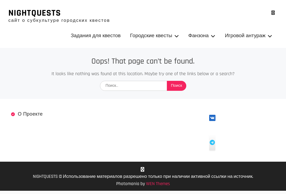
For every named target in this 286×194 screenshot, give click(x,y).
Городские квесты (151, 35)
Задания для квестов (96, 35)
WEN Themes (158, 184)
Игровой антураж (245, 35)
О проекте (30, 114)
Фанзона (198, 35)
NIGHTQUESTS (34, 13)
